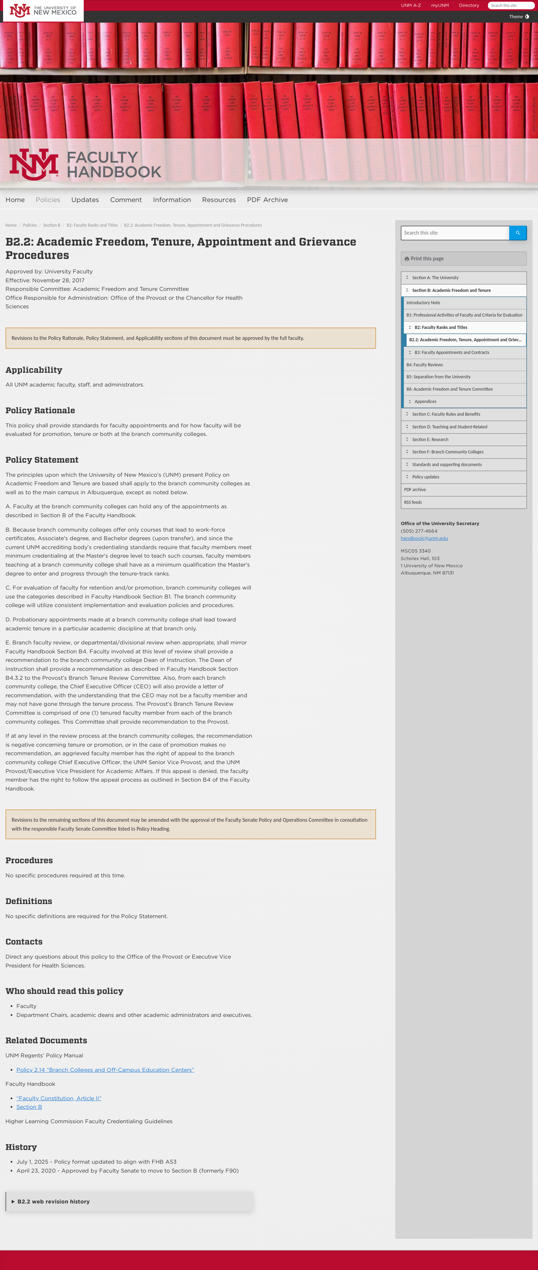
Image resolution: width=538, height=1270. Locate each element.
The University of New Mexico (35, 1)
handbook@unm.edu (424, 538)
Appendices (425, 401)
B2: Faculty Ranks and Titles (92, 225)
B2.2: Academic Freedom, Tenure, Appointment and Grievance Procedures (193, 225)
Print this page (424, 258)
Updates (85, 200)
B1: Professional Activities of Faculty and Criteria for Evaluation (465, 315)
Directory (469, 5)
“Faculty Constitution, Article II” (59, 1098)
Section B (51, 225)
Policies (48, 200)
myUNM (440, 5)
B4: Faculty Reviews (425, 365)
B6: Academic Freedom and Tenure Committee (450, 389)
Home (15, 200)
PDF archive (415, 489)
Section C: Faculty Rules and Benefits (446, 414)
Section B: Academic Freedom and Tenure (451, 290)
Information (172, 200)
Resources (219, 200)
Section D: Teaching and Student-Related (450, 427)
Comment (126, 200)
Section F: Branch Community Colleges (447, 452)
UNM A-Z (411, 5)
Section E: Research (430, 439)
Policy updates (425, 477)
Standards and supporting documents (447, 464)
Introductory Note (423, 303)
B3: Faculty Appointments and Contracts (452, 352)
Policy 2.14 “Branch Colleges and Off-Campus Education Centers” (105, 1070)
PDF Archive (267, 200)
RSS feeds (413, 502)
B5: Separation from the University (438, 377)
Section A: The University (435, 278)
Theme (516, 17)
